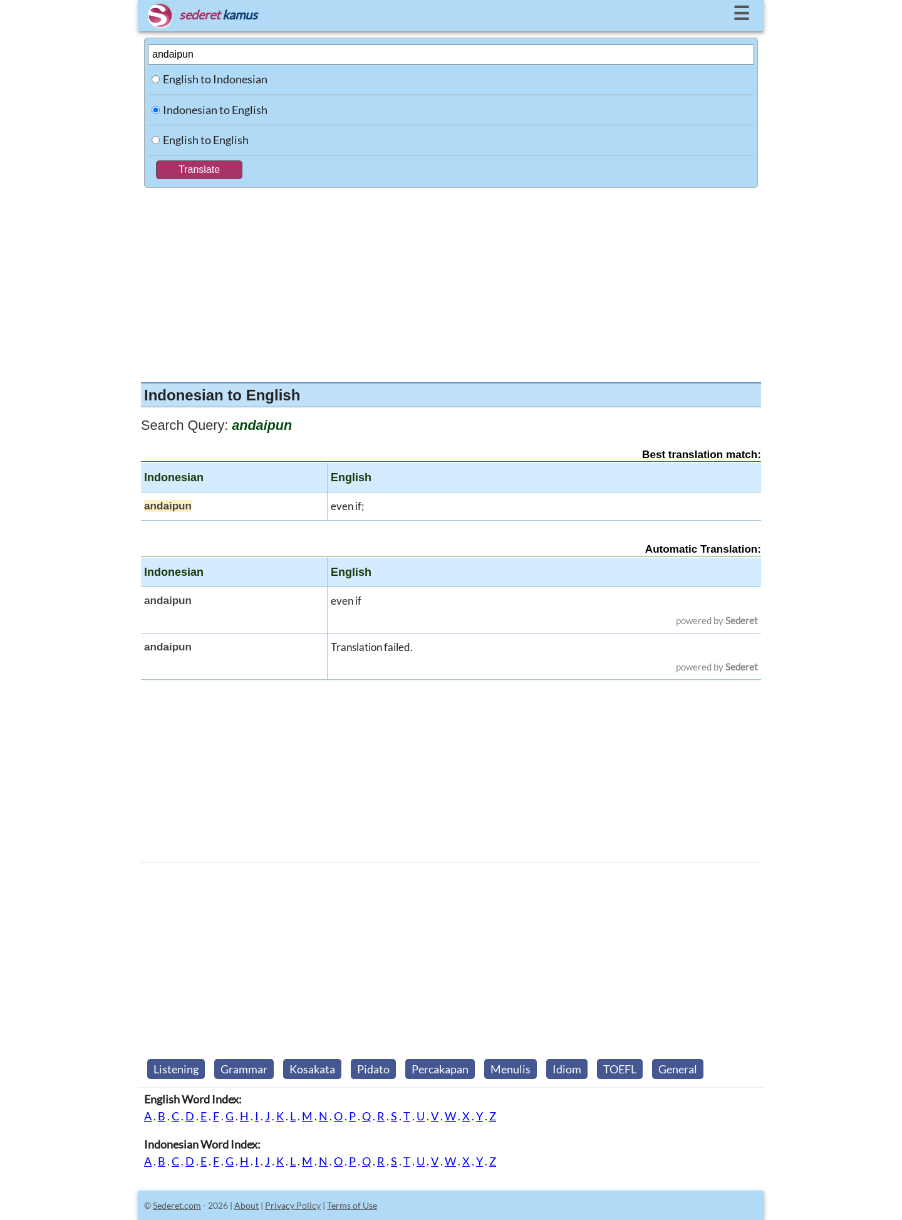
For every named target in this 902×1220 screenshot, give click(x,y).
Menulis (510, 1069)
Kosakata (312, 1069)
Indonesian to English (215, 110)
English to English (206, 140)
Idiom (566, 1069)
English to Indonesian (215, 79)
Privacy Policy (293, 1205)
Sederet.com (177, 1205)
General (677, 1069)
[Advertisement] (451, 282)
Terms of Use (352, 1205)
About (246, 1205)
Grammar (243, 1069)
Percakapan (440, 1069)
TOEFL (619, 1069)
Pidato (373, 1069)
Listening (176, 1069)
